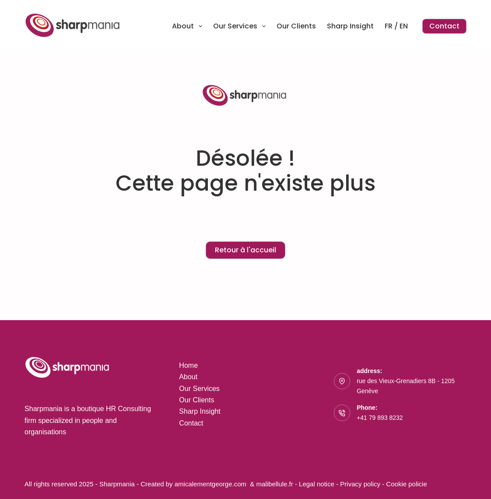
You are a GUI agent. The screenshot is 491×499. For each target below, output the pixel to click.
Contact (444, 26)
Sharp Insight (350, 26)
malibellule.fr (275, 484)
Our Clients (296, 26)
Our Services (241, 26)
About (189, 26)
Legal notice (316, 484)
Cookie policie (406, 484)
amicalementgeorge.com (211, 484)
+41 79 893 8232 (380, 417)
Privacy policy (361, 484)
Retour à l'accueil (245, 250)
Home (188, 365)
